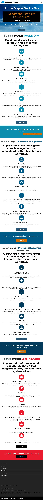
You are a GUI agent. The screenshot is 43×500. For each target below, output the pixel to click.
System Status (4, 475)
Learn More (21, 29)
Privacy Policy (3, 470)
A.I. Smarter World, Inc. (12, 498)
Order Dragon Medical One (32, 134)
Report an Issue (4, 473)
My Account (3, 466)
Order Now (21, 240)
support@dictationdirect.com (8, 488)
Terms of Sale (3, 468)
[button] (35, 2)
